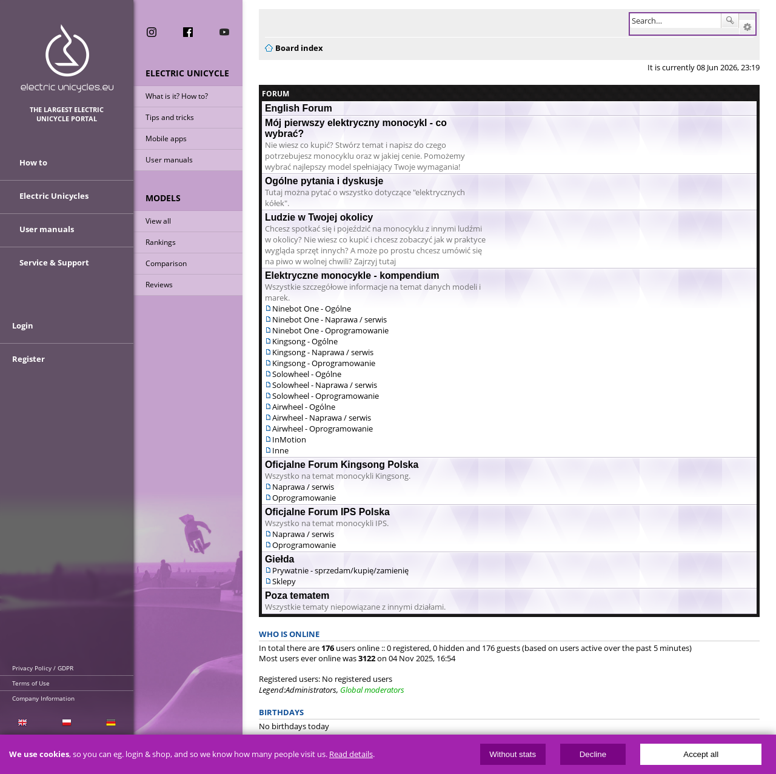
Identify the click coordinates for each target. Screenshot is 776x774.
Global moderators (372, 689)
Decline (593, 754)
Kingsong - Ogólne (305, 341)
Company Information (43, 698)
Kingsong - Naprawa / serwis (322, 352)
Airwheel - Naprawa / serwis (321, 417)
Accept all (700, 754)
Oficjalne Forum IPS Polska (327, 512)
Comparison (166, 263)
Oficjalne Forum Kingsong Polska (341, 464)
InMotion (289, 439)
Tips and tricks (170, 117)
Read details (351, 754)
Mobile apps (166, 138)
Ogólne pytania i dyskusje (324, 181)
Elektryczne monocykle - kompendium (352, 275)
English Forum (298, 108)
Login (22, 325)
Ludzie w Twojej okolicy (319, 217)
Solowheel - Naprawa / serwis (324, 384)
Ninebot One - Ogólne (311, 308)
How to (33, 162)
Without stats (512, 754)
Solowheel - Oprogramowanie (325, 395)
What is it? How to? (177, 96)
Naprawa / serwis (303, 486)
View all (158, 221)
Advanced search (747, 27)
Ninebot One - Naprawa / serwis (329, 319)
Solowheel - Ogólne (306, 374)
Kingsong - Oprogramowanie (323, 363)
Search (730, 20)
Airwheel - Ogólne (303, 406)
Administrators (311, 689)
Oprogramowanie (304, 497)
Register (28, 358)
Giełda (279, 559)
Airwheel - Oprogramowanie (322, 428)
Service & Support (54, 262)
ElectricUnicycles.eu (67, 58)
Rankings (161, 242)
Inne (280, 450)
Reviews (159, 284)
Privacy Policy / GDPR (42, 668)
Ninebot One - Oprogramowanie (330, 330)
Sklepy (284, 581)
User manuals (169, 160)
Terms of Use (31, 683)
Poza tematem (297, 595)
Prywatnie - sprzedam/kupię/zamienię (340, 570)
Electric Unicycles (54, 195)
